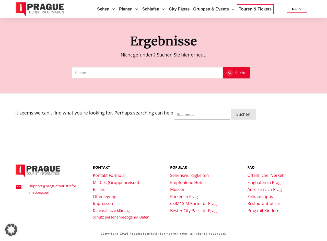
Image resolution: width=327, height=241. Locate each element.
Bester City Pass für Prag (193, 210)
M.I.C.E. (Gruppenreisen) (116, 182)
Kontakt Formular (109, 175)
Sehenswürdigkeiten (189, 175)
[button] (11, 230)
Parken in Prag (184, 196)
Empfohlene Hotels (188, 182)
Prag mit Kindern (263, 210)
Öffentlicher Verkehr (267, 175)
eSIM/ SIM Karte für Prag (193, 203)
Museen (177, 189)
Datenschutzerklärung (111, 210)
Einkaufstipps (260, 196)
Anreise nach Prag (265, 189)
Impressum (103, 203)
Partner (100, 189)
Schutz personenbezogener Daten (121, 217)
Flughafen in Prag (264, 182)
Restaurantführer (264, 203)
